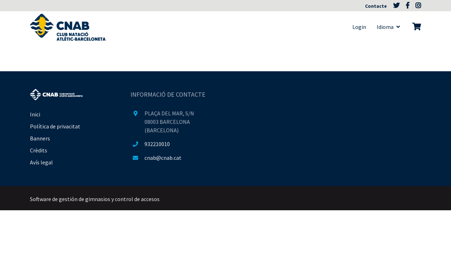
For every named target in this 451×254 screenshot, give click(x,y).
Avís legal (41, 162)
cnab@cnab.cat (162, 157)
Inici (35, 114)
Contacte (376, 6)
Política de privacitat (55, 126)
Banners (40, 138)
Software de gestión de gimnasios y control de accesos (95, 198)
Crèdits (38, 150)
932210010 (157, 143)
